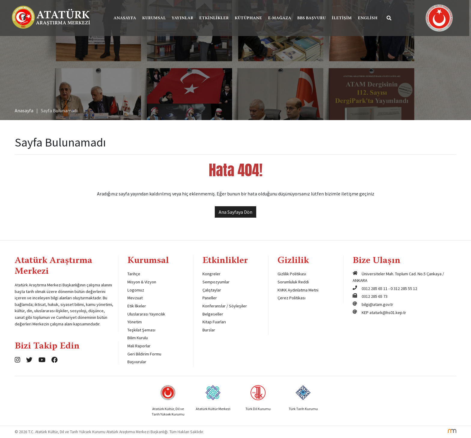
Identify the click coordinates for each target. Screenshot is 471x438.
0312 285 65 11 (374, 288)
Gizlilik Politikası (292, 273)
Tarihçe (133, 273)
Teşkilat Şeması (141, 330)
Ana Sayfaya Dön (235, 212)
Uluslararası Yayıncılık (146, 314)
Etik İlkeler (136, 306)
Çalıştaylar (211, 290)
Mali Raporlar (138, 346)
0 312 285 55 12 (403, 288)
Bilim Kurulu (137, 337)
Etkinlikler (214, 18)
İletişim (343, 18)
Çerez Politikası (291, 298)
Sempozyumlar (215, 282)
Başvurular (136, 361)
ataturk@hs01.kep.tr (387, 312)
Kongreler (211, 273)
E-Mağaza (280, 18)
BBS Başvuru (312, 18)
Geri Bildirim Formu (144, 354)
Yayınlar (183, 18)
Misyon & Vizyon (141, 282)
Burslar (208, 330)
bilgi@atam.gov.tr (377, 304)
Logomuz (135, 290)
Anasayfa (125, 18)
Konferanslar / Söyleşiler (224, 306)
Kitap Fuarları (214, 322)
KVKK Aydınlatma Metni (298, 290)
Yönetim (134, 322)
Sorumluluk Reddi (293, 282)
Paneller (209, 298)
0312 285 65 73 (374, 296)
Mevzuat (135, 298)
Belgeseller (212, 314)
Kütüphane (249, 18)
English (368, 18)
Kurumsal (155, 18)
